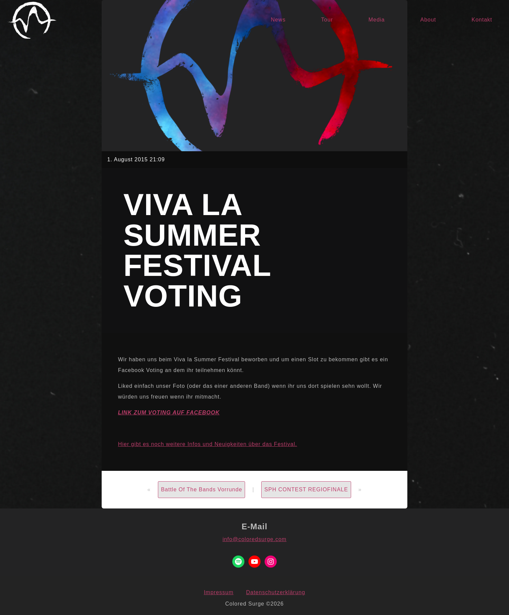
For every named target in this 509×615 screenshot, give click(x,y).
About (428, 20)
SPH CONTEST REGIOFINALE (306, 489)
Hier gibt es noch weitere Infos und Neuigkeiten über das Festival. (207, 444)
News (278, 20)
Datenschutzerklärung (275, 592)
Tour (327, 20)
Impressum (218, 592)
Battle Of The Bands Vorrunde (201, 489)
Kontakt (482, 20)
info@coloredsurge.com (254, 539)
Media (376, 20)
